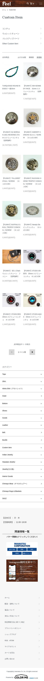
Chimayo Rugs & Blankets (11, 491)
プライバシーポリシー (13, 628)
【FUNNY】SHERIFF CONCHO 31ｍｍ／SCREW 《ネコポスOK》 (32, 135)
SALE (4, 498)
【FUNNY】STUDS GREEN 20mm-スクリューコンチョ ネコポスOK (32, 273)
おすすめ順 (22, 57)
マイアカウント (10, 646)
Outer (4, 396)
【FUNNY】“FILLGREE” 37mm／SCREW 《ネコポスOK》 (11, 181)
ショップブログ (10, 634)
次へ (32, 352)
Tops (4, 374)
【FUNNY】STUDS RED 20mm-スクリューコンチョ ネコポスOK (12, 317)
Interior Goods (7, 476)
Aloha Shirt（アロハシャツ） (12, 389)
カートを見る (10, 653)
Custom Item (12, 10)
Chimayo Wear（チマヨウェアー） (15, 484)
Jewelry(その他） (8, 469)
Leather (5, 425)
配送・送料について (12, 604)
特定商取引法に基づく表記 (14, 622)
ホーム (4, 10)
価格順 (31, 57)
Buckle (4, 440)
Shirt (4, 381)
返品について (10, 610)
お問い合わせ (10, 659)
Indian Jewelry (7, 455)
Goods (4, 418)
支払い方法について (12, 616)
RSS (6, 640)
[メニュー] (40, 3)
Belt (3, 432)
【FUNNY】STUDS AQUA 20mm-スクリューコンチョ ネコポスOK (32, 317)
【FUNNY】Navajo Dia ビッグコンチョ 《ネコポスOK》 (32, 227)
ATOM (11, 640)
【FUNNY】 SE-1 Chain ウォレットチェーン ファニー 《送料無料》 (11, 273)
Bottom (5, 403)
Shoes (4, 411)
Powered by (22, 676)
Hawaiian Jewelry (8, 462)
